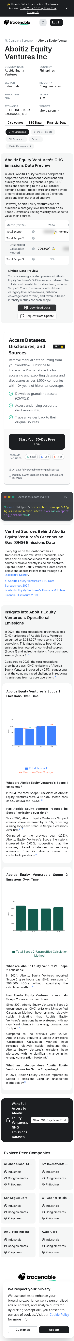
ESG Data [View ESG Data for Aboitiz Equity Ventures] (35, 122)
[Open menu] (68, 22)
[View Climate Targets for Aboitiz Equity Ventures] (43, 132)
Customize (23, 1329)
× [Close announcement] (67, 8)
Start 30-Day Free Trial (49, 1120)
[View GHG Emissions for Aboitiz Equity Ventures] (17, 132)
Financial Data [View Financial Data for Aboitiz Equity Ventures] (57, 122)
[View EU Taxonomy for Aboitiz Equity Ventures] (16, 139)
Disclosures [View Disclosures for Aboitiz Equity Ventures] (15, 122)
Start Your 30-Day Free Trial (37, 441)
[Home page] (16, 22)
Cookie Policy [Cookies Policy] (59, 1314)
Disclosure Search (16, 574)
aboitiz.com (49, 110)
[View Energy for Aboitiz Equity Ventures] (36, 139)
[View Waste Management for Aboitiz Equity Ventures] (20, 146)
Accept (54, 1329)
